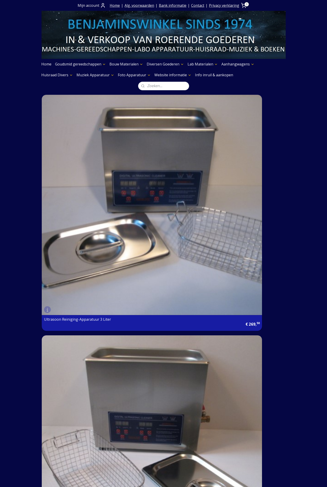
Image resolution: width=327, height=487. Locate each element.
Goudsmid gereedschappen (80, 64)
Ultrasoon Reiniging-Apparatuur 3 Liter (61, 156)
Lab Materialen (203, 64)
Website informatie (172, 74)
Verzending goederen (112, 429)
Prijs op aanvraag (108, 423)
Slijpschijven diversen (211, 440)
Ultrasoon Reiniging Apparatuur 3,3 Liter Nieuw (191, 233)
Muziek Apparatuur (95, 74)
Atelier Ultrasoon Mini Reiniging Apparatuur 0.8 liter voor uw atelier (131, 232)
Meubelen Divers (207, 458)
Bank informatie (172, 5)
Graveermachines (208, 435)
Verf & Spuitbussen (209, 429)
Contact (197, 5)
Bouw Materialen (126, 64)
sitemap (148, 478)
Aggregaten (202, 446)
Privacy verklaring (224, 5)
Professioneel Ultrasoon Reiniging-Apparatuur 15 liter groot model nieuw (193, 154)
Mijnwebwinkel (214, 478)
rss (158, 478)
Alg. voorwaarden (139, 5)
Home (115, 5)
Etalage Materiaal (208, 423)
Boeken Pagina (206, 406)
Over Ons (101, 406)
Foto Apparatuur (134, 74)
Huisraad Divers (57, 74)
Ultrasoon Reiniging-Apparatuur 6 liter (123, 156)
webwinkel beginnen (175, 478)
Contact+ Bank (105, 412)
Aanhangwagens (237, 64)
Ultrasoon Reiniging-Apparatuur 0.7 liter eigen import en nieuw (252, 154)
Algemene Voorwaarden (114, 417)
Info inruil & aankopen (214, 74)
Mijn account (92, 5)
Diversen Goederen (165, 64)
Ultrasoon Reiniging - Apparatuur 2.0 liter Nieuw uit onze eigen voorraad (69, 232)
